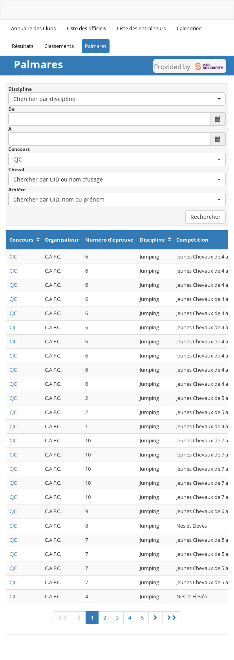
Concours (19, 149)
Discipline (20, 89)
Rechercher (205, 216)
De (11, 109)
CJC (13, 256)
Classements (59, 46)
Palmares (95, 46)
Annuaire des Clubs (33, 28)
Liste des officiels (86, 28)
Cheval (16, 169)
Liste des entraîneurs (141, 28)
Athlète (17, 189)
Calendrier (189, 28)
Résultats (22, 46)
